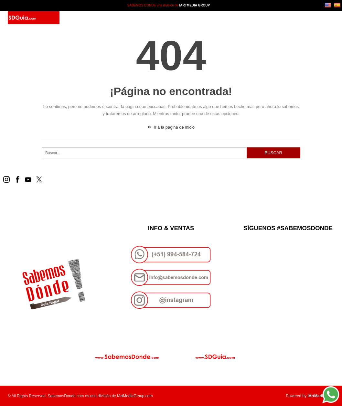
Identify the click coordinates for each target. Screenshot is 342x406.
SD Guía (103, 18)
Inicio (81, 18)
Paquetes (129, 18)
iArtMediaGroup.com (135, 396)
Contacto (158, 18)
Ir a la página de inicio (171, 127)
